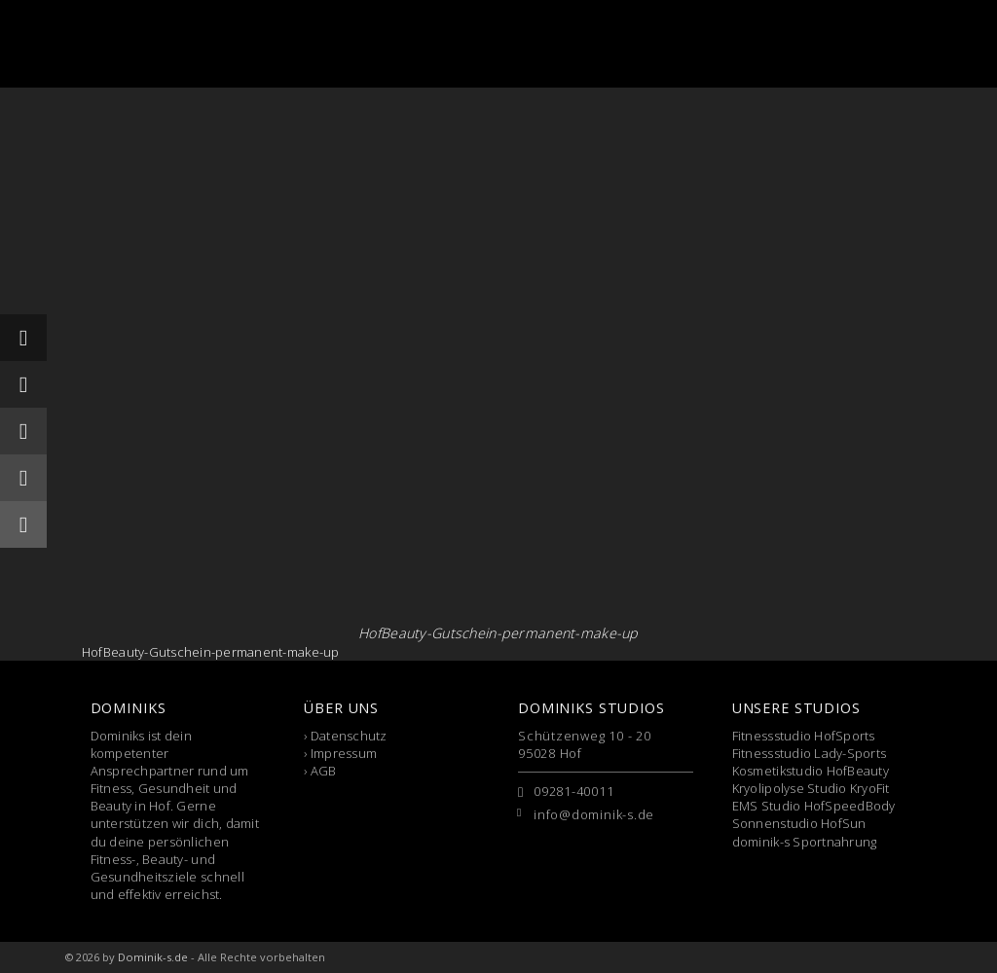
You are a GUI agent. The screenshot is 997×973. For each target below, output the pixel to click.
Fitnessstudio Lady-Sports (809, 753)
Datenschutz (349, 735)
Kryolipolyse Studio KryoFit (811, 788)
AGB (324, 770)
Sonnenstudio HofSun (799, 823)
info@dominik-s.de (594, 814)
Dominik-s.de (153, 957)
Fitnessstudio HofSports (803, 735)
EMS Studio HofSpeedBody (814, 805)
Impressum (344, 753)
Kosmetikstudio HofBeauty (810, 770)
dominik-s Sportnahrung (804, 841)
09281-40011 (574, 791)
